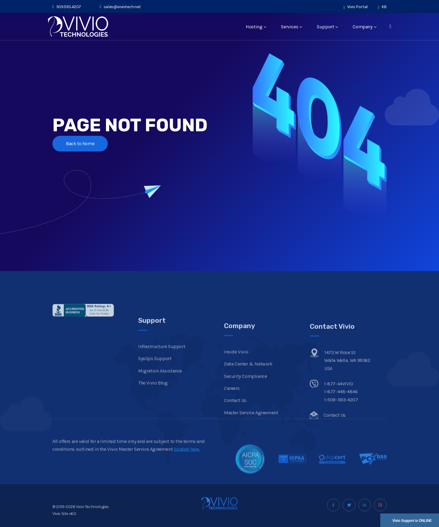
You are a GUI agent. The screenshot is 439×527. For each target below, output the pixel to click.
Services (291, 27)
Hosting (256, 27)
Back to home (80, 143)
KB (382, 6)
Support (327, 27)
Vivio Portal (356, 6)
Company (364, 27)
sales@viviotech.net (120, 6)
